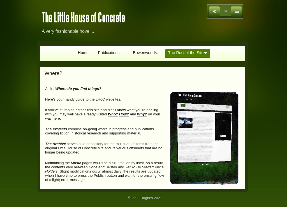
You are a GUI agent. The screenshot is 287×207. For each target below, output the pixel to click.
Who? (113, 114)
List (236, 11)
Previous (214, 11)
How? (124, 114)
